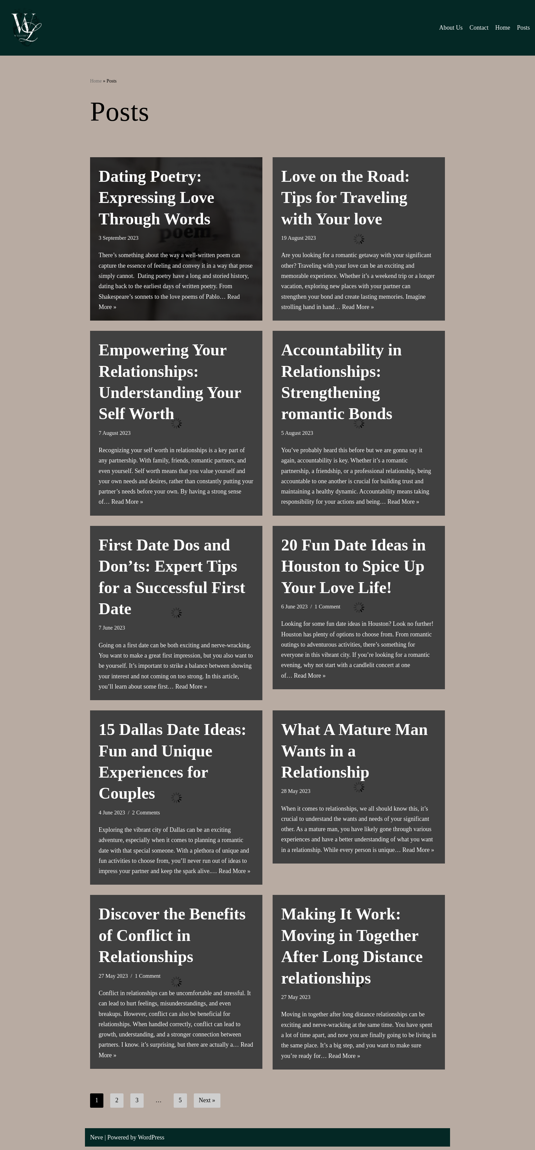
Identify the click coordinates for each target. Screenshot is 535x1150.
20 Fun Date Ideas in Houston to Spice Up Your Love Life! (353, 567)
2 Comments (146, 815)
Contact (478, 27)
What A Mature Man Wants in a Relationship (354, 752)
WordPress (151, 1140)
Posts (523, 27)
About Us (450, 27)
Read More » (359, 307)
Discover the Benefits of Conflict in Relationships (172, 938)
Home (502, 27)
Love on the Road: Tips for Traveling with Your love (345, 197)
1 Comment (328, 608)
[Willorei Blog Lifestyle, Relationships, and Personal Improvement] (25, 27)
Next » (207, 1104)
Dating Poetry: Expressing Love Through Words (156, 197)
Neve (96, 1140)
